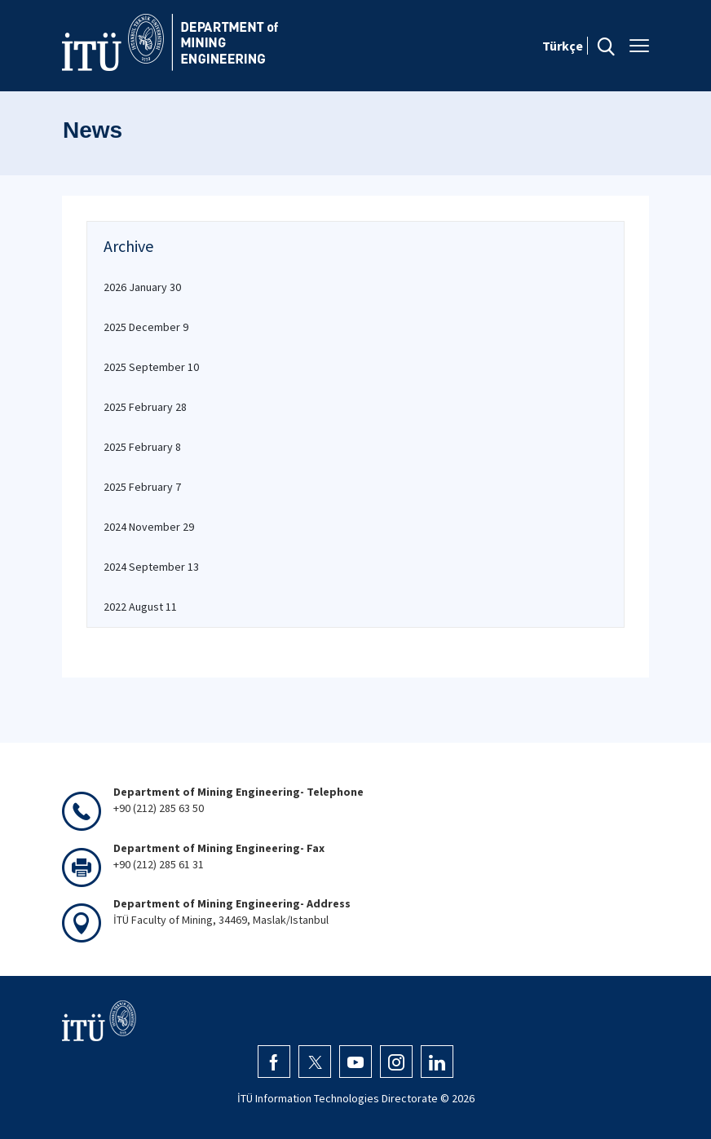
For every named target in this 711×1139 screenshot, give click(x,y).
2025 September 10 (151, 367)
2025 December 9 (146, 327)
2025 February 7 (142, 486)
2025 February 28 (145, 407)
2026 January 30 (142, 287)
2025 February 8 (142, 446)
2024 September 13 (151, 566)
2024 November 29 (149, 526)
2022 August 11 (140, 606)
